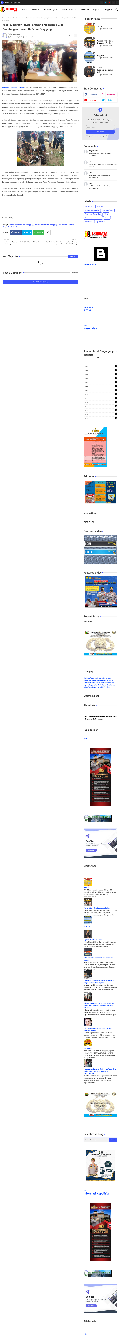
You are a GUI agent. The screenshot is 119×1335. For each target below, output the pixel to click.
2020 (101, 390)
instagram (111, 94)
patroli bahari (105, 683)
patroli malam (108, 680)
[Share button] (48, 232)
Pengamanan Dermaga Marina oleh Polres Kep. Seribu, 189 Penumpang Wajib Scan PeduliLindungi (100, 1071)
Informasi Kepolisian (97, 1193)
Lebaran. (72, 225)
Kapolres (100, 206)
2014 (101, 414)
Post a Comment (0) (40, 282)
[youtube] (109, 2)
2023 (101, 378)
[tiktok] (117, 2)
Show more (73, 256)
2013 (101, 418)
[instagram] (113, 2)
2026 (101, 366)
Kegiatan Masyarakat (92, 210)
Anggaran (108, 9)
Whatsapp (39, 232)
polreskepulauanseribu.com (13, 87)
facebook (93, 94)
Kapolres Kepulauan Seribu (105, 71)
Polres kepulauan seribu (93, 218)
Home (24, 9)
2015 (101, 410)
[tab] (24, 9)
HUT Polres (106, 687)
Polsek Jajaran (68, 9)
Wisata (107, 218)
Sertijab (99, 687)
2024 (101, 374)
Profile (34, 9)
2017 (101, 402)
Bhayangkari (89, 206)
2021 (101, 386)
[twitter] (105, 2)
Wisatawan (89, 222)
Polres (106, 214)
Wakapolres (106, 685)
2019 (101, 394)
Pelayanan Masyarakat (93, 214)
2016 (101, 406)
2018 (101, 398)
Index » (86, 326)
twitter (111, 100)
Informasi (85, 9)
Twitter (28, 232)
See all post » (88, 307)
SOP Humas (88, 1049)
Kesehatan (90, 328)
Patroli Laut (92, 687)
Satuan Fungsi (49, 9)
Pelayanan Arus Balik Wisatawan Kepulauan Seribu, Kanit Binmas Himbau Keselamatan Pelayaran (99, 1005)
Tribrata (86, 888)
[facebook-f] (101, 2)
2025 (101, 370)
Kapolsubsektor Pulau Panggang (46, 225)
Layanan (96, 9)
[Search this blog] (96, 1140)
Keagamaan (63, 225)
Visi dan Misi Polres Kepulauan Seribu (105, 42)
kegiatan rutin (101, 222)
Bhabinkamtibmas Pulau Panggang (21, 225)
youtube (93, 100)
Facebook (17, 232)
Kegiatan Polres (107, 210)
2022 (101, 382)
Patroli (94, 680)
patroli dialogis (96, 685)
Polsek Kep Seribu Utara (16, 18)
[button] (116, 9)
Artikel (88, 310)
